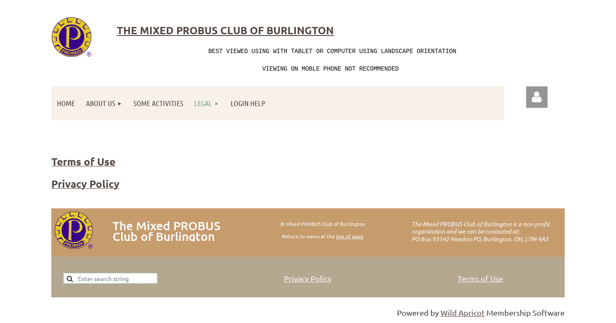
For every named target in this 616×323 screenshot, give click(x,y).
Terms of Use (480, 278)
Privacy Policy (308, 278)
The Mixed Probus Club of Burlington (225, 30)
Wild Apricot (463, 312)
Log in (537, 97)
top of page (350, 236)
